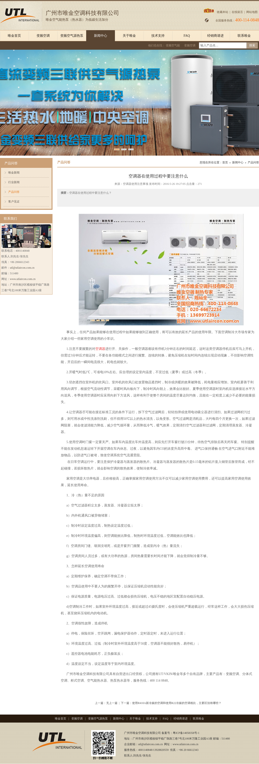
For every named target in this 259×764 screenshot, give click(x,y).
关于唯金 (129, 35)
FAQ (187, 35)
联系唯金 (244, 35)
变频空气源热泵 (71, 35)
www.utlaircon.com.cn (23, 279)
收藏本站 (222, 12)
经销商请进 (215, 35)
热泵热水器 (118, 680)
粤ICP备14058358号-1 (186, 733)
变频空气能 (173, 45)
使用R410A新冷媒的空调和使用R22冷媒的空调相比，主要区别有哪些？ (176, 703)
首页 (225, 162)
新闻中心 (100, 35)
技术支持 (158, 35)
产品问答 (14, 192)
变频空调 (43, 35)
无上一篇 (111, 703)
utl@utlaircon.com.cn (22, 267)
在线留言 (237, 12)
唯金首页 (14, 35)
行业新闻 (14, 182)
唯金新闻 (14, 172)
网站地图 (252, 12)
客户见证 (14, 201)
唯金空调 (82, 674)
